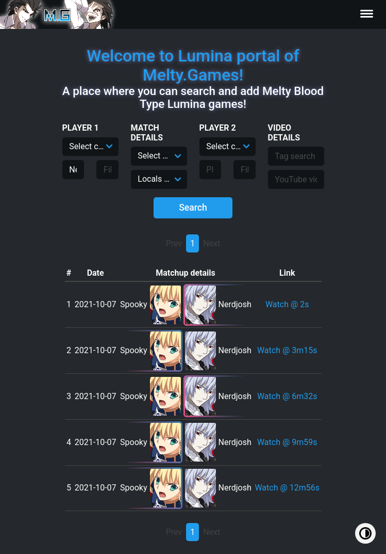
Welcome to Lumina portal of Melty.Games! (193, 65)
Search (193, 207)
